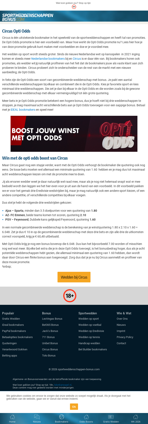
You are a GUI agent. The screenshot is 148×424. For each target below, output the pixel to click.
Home (12, 421)
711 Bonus (48, 337)
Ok (74, 406)
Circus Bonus (50, 349)
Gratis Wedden (11, 318)
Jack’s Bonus (50, 331)
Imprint (121, 331)
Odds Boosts (86, 421)
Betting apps (9, 355)
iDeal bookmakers (13, 324)
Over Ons (122, 318)
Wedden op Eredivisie (91, 331)
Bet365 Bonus (50, 324)
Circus (77, 58)
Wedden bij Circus (74, 277)
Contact (121, 343)
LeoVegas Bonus (52, 318)
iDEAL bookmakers (23, 109)
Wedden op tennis (89, 337)
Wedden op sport (88, 318)
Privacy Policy (125, 337)
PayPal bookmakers (14, 331)
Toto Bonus (49, 355)
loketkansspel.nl (62, 385)
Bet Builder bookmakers (92, 349)
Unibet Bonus (50, 343)
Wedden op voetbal (89, 324)
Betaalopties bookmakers (17, 337)
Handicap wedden (89, 343)
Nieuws (121, 324)
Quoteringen (9, 343)
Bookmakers (61, 421)
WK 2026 (135, 421)
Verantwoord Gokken (14, 349)
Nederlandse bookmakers (48, 58)
